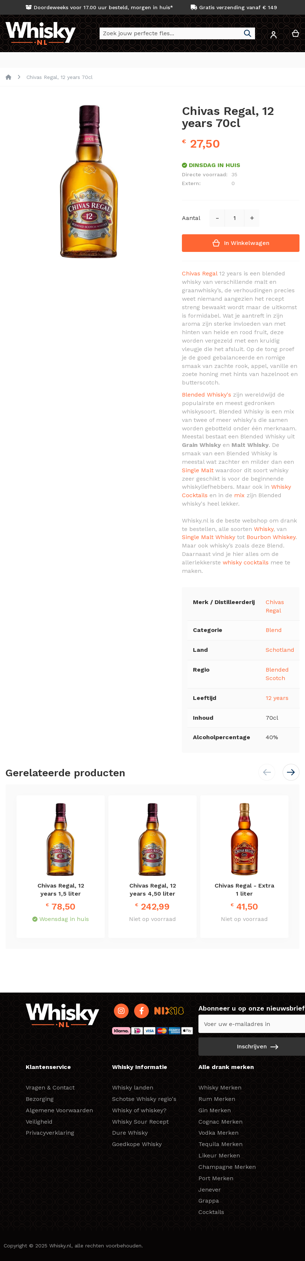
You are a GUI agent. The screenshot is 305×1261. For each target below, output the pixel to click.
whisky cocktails (246, 562)
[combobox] (177, 33)
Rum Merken (216, 1098)
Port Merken (215, 1178)
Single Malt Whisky (208, 537)
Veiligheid (39, 1121)
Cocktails (211, 1211)
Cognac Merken (220, 1121)
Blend (274, 630)
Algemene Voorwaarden (59, 1110)
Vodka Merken (218, 1132)
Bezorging (40, 1098)
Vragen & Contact (50, 1087)
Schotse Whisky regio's (144, 1098)
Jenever (209, 1189)
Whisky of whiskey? (139, 1110)
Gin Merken (214, 1110)
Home (8, 77)
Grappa (208, 1200)
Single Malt (198, 470)
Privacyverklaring (50, 1132)
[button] (273, 36)
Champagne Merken (227, 1166)
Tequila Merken (220, 1144)
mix (239, 495)
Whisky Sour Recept (140, 1121)
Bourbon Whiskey (271, 537)
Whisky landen (132, 1087)
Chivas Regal (199, 273)
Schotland (280, 650)
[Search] (247, 33)
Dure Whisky (130, 1132)
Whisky (263, 529)
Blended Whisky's (206, 394)
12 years (277, 698)
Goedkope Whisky (137, 1144)
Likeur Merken (219, 1155)
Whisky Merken (219, 1087)
